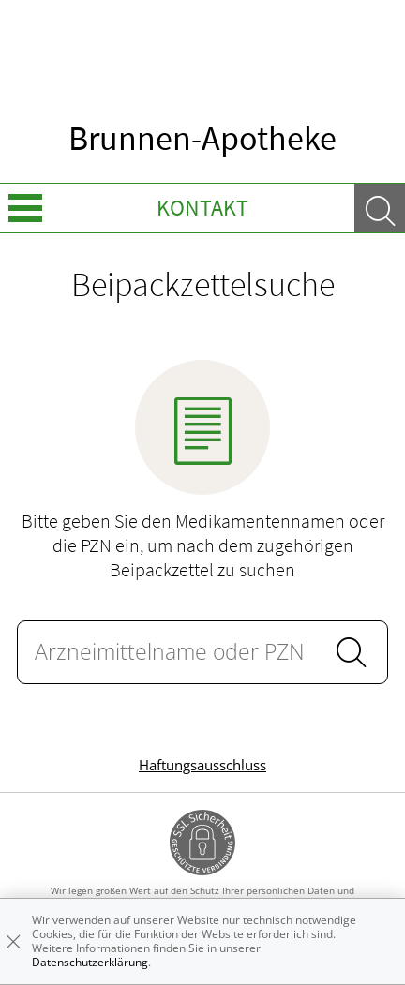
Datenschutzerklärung (90, 962)
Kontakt (202, 207)
